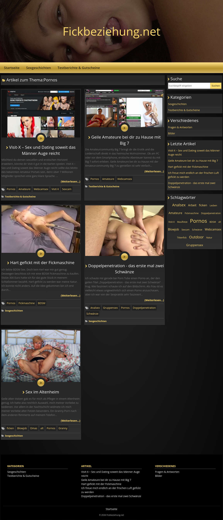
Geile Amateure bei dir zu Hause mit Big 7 (193, 160)
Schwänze (92, 314)
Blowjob (22, 428)
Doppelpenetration (144, 308)
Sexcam (66, 189)
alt (41, 428)
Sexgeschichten (38, 68)
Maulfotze (182, 221)
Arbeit (192, 205)
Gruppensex (110, 308)
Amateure (24, 189)
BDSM (41, 303)
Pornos (11, 189)
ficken (10, 428)
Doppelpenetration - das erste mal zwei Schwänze (191, 185)
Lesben (213, 205)
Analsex (95, 308)
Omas (33, 428)
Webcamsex (41, 189)
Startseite (12, 68)
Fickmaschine (26, 303)
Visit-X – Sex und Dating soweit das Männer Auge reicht (194, 152)
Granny (63, 428)
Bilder (171, 133)
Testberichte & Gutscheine (78, 68)
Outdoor (196, 237)
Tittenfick (181, 237)
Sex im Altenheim (42, 392)
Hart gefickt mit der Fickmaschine (42, 263)
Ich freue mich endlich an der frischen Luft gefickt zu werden (193, 175)
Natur (209, 237)
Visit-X (55, 189)
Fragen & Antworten (180, 127)
